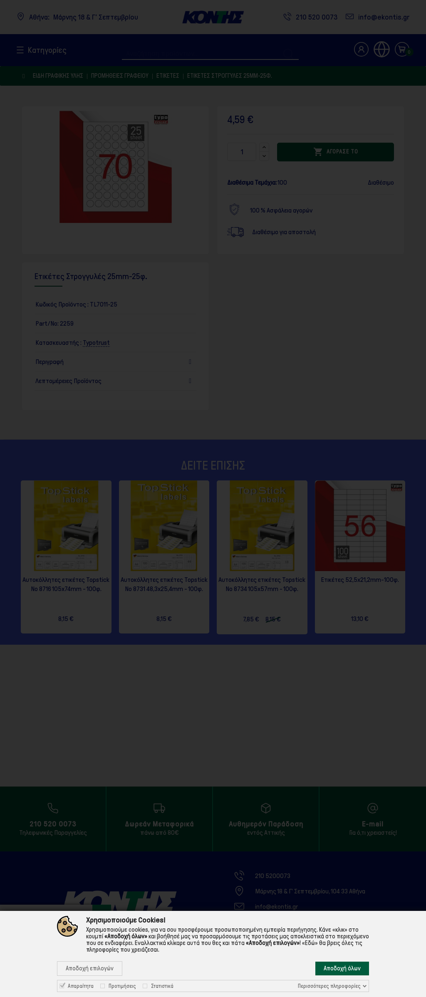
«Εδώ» (310, 943)
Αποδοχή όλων (342, 968)
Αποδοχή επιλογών (90, 968)
